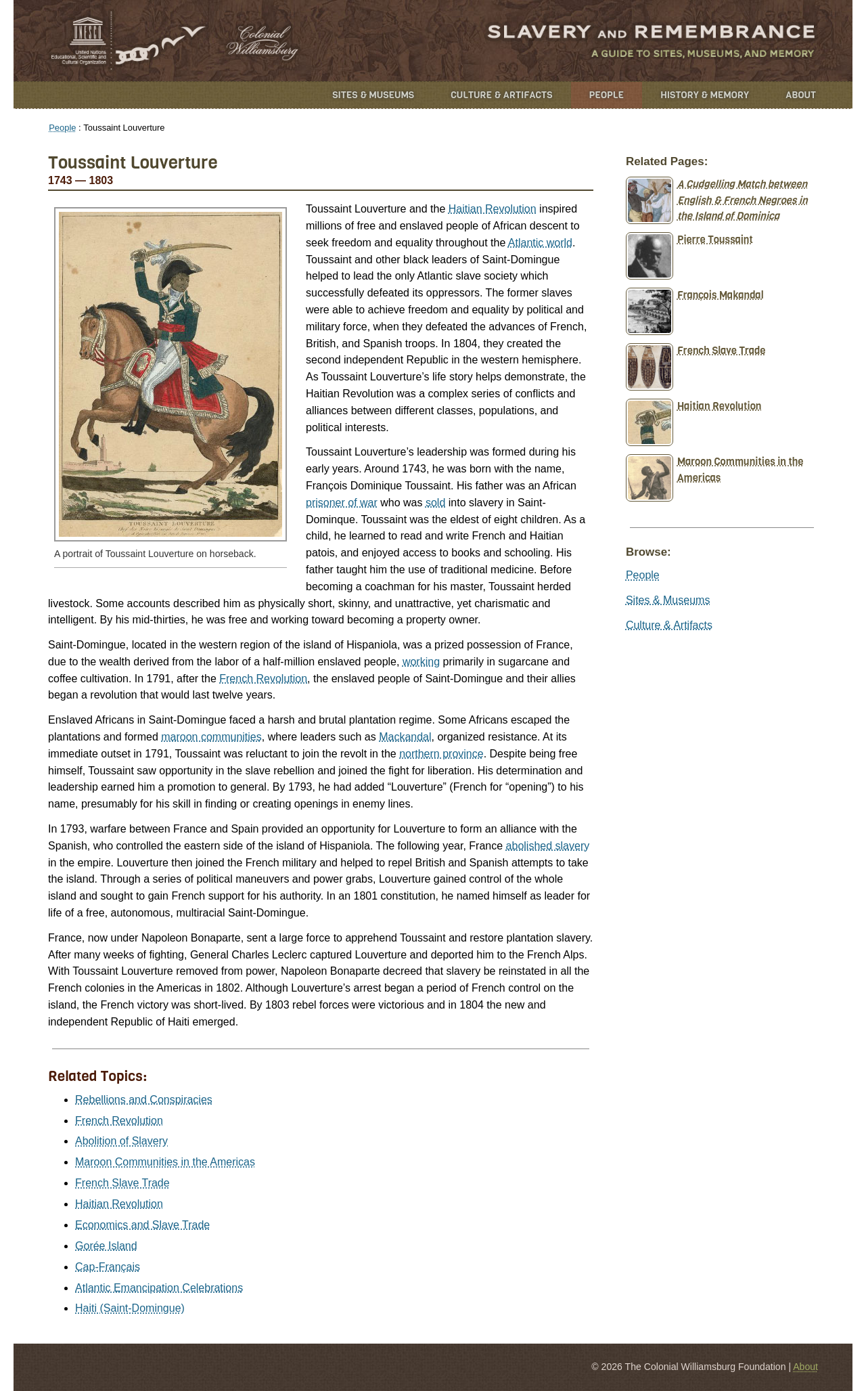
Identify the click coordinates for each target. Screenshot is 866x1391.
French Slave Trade (122, 1183)
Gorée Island (106, 1246)
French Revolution (263, 678)
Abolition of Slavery (121, 1141)
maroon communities (211, 737)
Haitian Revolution (493, 209)
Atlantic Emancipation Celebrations (159, 1288)
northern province (441, 753)
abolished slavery (548, 846)
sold (435, 502)
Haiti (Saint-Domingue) (130, 1308)
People (606, 95)
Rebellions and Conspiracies (143, 1099)
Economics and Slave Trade (142, 1225)
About (800, 95)
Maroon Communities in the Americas (165, 1162)
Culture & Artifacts (501, 95)
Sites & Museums (373, 95)
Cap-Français (107, 1267)
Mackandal (405, 737)
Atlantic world (540, 242)
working (421, 661)
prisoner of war (342, 502)
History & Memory (704, 95)
